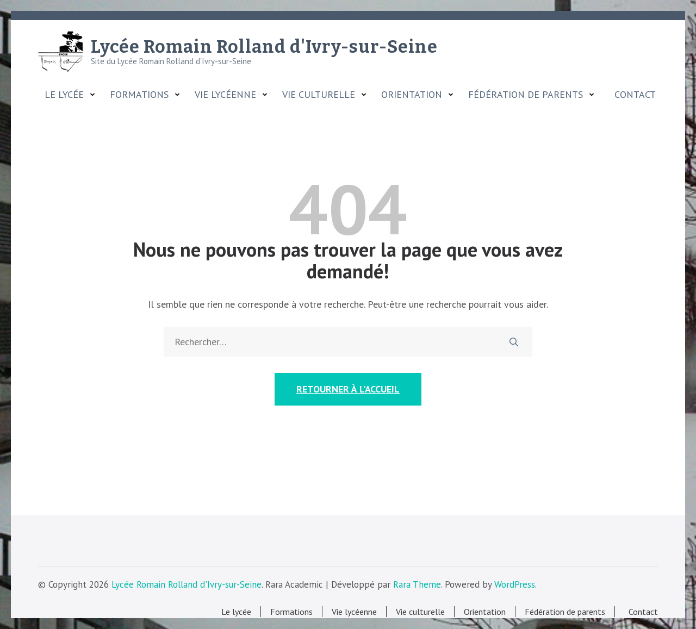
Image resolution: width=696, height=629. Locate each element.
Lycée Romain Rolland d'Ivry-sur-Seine (264, 46)
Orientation (411, 95)
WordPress (514, 584)
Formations (139, 95)
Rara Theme (417, 584)
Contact (632, 95)
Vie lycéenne (225, 95)
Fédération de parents (525, 95)
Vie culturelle (318, 95)
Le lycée (64, 95)
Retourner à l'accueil (348, 389)
